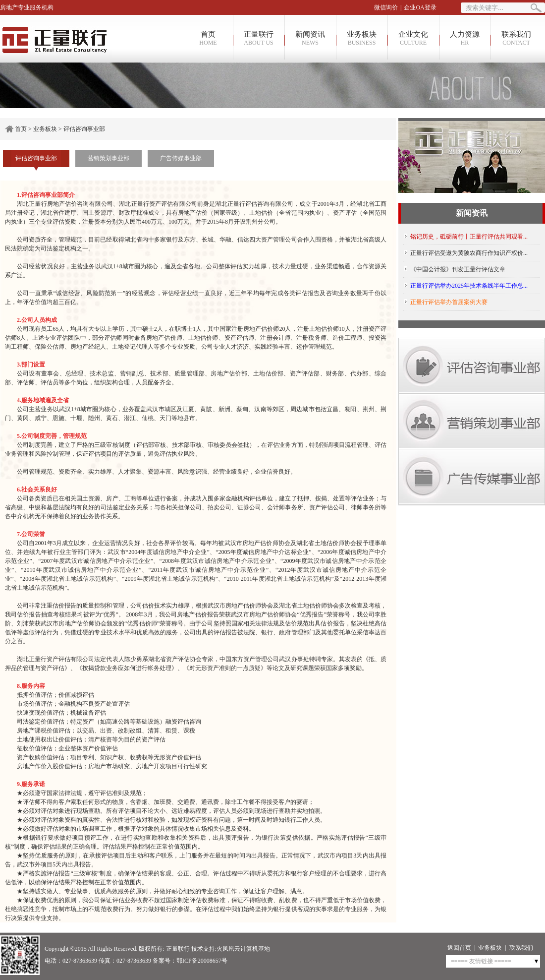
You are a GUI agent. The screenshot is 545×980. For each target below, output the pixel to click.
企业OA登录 (420, 7)
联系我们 (516, 38)
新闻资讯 (310, 38)
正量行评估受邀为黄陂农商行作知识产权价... (469, 252)
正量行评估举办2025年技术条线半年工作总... (469, 285)
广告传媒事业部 (181, 158)
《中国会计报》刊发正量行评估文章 (457, 269)
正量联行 (258, 38)
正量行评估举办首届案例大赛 (449, 302)
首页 (208, 38)
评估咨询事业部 (84, 128)
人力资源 (465, 38)
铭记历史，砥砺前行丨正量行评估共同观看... (469, 236)
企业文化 (413, 38)
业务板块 (361, 38)
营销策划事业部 (108, 158)
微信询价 (386, 7)
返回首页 (459, 947)
